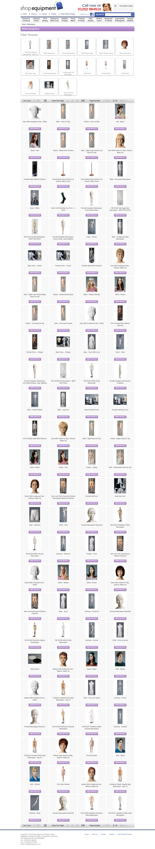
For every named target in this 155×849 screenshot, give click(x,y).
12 (67, 100)
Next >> (123, 100)
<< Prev (107, 100)
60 (77, 100)
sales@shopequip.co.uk (33, 844)
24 (72, 100)
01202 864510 (89, 9)
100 (83, 100)
